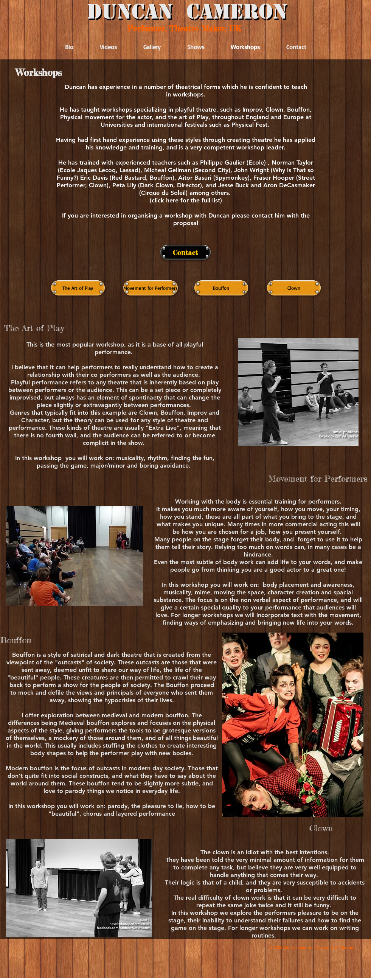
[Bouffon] (221, 287)
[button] (186, 200)
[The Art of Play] (78, 287)
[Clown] (294, 287)
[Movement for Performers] (150, 287)
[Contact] (185, 252)
